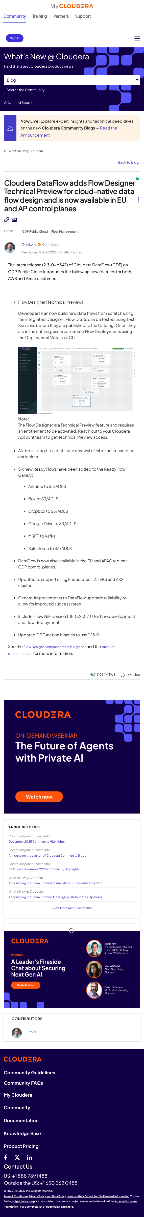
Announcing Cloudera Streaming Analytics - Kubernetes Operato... (56, 883)
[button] (138, 195)
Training (39, 16)
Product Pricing (21, 1146)
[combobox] (72, 90)
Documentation (21, 1120)
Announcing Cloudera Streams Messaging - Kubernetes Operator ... (57, 897)
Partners (61, 16)
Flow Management (65, 231)
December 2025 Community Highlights (37, 841)
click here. (67, 1206)
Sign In (14, 38)
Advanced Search (18, 102)
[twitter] (17, 1157)
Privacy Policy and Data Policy (47, 1196)
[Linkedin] (29, 1157)
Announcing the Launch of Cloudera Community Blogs (47, 855)
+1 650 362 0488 (59, 1183)
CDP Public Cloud (35, 231)
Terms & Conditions (16, 1196)
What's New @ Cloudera (26, 151)
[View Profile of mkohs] (32, 1031)
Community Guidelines (29, 1072)
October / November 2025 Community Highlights (44, 869)
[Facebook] (5, 1157)
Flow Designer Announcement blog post (54, 647)
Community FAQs (23, 1083)
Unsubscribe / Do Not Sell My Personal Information (98, 1196)
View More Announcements (72, 908)
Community (14, 16)
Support (83, 16)
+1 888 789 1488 (29, 1176)
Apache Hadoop (24, 1201)
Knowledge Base (22, 1133)
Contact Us (18, 1167)
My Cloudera (18, 1095)
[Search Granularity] (72, 80)
